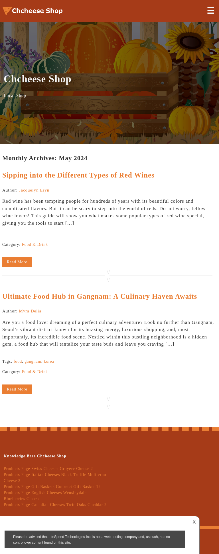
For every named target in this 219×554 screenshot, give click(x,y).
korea (49, 361)
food (18, 361)
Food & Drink (35, 244)
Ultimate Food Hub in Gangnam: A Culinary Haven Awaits (99, 296)
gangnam (33, 361)
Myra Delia (30, 311)
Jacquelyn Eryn (34, 190)
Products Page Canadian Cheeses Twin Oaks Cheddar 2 (55, 505)
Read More (17, 262)
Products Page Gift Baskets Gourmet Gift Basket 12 (52, 487)
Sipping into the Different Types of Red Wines (78, 175)
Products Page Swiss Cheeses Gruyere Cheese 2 (48, 469)
